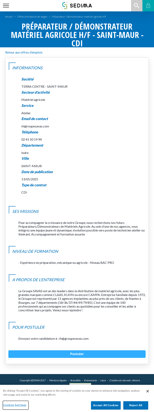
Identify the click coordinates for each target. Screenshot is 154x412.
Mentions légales (57, 380)
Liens (103, 380)
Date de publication (37, 172)
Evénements (90, 380)
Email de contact (34, 119)
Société (27, 79)
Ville (25, 158)
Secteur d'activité (35, 92)
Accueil (9, 16)
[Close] (147, 393)
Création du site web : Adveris (124, 380)
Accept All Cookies (105, 407)
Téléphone (29, 132)
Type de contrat (33, 185)
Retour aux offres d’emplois (23, 52)
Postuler (77, 354)
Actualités (75, 380)
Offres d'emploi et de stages (32, 16)
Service (27, 105)
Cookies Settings (80, 386)
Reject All (135, 407)
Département (32, 145)
